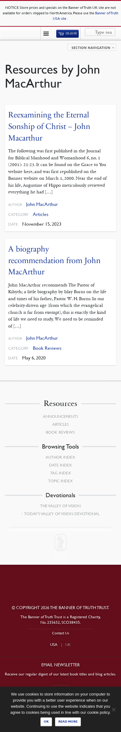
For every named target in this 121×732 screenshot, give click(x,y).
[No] (113, 709)
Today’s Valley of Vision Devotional (61, 513)
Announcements (60, 416)
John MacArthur (42, 204)
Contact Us (60, 633)
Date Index (60, 465)
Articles (40, 214)
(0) (67, 33)
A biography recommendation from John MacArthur (54, 260)
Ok (46, 721)
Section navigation (90, 48)
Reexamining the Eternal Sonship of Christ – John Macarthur (49, 126)
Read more (68, 721)
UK (68, 644)
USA (53, 644)
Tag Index (60, 472)
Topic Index (60, 480)
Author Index (60, 457)
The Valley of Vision (60, 505)
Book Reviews (47, 348)
